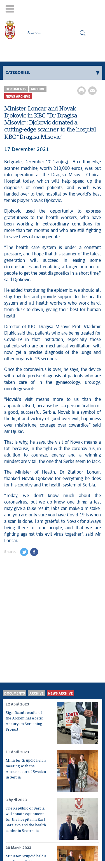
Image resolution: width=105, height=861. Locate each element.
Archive (38, 89)
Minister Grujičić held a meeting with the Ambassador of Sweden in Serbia (26, 769)
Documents (16, 89)
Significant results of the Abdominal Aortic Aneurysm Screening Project (24, 721)
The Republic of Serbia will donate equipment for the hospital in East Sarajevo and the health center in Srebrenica (26, 820)
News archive (18, 96)
